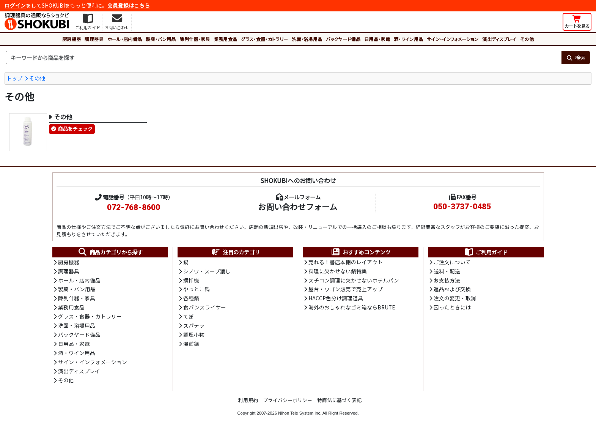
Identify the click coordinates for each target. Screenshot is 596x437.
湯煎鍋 (191, 345)
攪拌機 (191, 280)
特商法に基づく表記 (339, 402)
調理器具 (94, 39)
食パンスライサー (204, 308)
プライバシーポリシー (287, 402)
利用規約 (248, 402)
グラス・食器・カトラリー (264, 39)
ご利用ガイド (486, 252)
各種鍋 (191, 299)
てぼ (188, 318)
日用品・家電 (377, 39)
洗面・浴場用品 (307, 39)
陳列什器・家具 (194, 39)
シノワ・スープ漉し (207, 271)
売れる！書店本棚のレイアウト (345, 262)
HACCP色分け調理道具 (335, 299)
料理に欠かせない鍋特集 (337, 271)
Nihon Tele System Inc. (299, 415)
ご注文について (452, 262)
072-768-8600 (133, 207)
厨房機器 (71, 39)
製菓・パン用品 (161, 39)
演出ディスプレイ (499, 39)
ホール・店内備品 (124, 39)
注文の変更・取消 (455, 299)
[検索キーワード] (283, 58)
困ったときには (452, 308)
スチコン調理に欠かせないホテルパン (353, 280)
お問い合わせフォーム (297, 206)
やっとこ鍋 (196, 290)
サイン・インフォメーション (452, 39)
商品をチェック (75, 129)
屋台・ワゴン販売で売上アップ (345, 290)
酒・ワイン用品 (408, 39)
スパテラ (193, 327)
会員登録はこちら (128, 5)
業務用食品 (225, 39)
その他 (527, 39)
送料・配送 (447, 271)
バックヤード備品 (343, 39)
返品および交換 (452, 290)
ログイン (15, 5)
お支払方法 (447, 280)
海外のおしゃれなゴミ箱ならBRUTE (351, 308)
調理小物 (193, 336)
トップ (14, 78)
